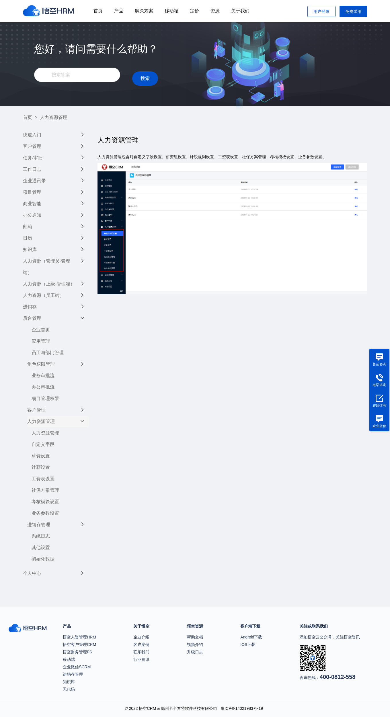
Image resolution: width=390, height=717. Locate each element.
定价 (194, 10)
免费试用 (353, 11)
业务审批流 (43, 375)
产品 (118, 10)
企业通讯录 (34, 180)
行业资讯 (141, 659)
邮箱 (27, 226)
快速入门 (32, 134)
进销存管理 (38, 524)
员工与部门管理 (48, 352)
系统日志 (41, 536)
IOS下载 (247, 644)
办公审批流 (43, 387)
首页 (98, 10)
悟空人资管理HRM (79, 637)
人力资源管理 (41, 421)
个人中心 (32, 573)
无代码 (69, 689)
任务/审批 (32, 157)
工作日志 (32, 169)
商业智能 (32, 203)
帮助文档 (195, 637)
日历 (27, 238)
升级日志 (195, 652)
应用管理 (41, 341)
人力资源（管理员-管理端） (46, 266)
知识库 (30, 249)
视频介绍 (195, 644)
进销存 (30, 306)
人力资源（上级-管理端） (49, 283)
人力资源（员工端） (43, 295)
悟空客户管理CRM (79, 644)
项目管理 (32, 192)
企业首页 (41, 329)
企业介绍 (141, 637)
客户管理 (32, 146)
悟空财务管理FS (77, 652)
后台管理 (32, 318)
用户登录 (321, 11)
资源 (215, 10)
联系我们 (141, 652)
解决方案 (144, 10)
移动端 (171, 10)
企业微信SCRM (77, 667)
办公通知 (32, 215)
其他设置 (41, 547)
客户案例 (141, 644)
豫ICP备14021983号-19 (242, 708)
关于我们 (240, 10)
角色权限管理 (41, 364)
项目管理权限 (45, 398)
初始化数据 (43, 559)
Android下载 (251, 637)
